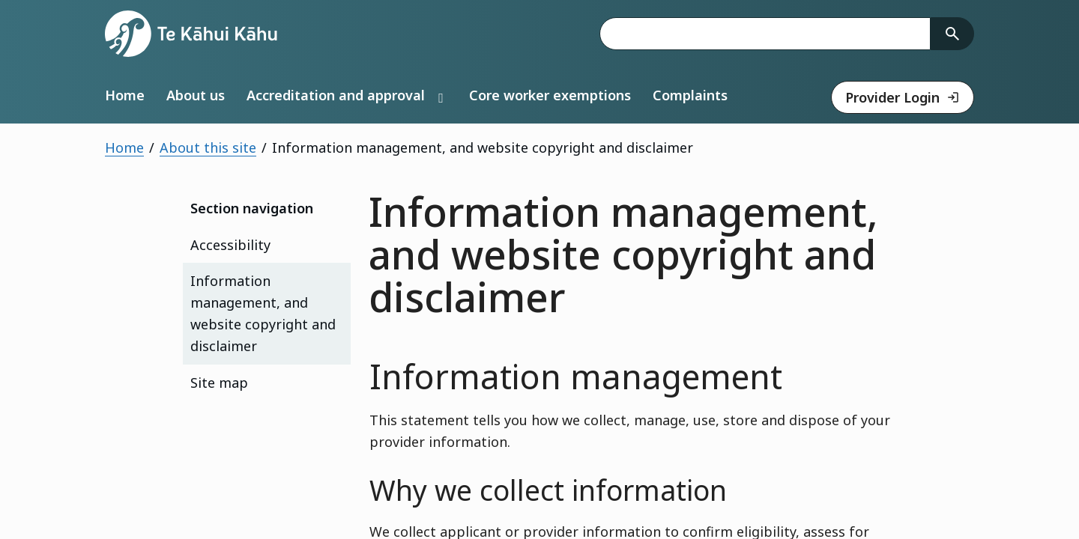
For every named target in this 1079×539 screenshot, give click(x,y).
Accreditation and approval (336, 95)
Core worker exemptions (550, 95)
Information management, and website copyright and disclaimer (263, 313)
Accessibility (230, 245)
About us (195, 95)
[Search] (952, 33)
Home (125, 95)
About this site (208, 147)
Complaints (690, 95)
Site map (219, 383)
